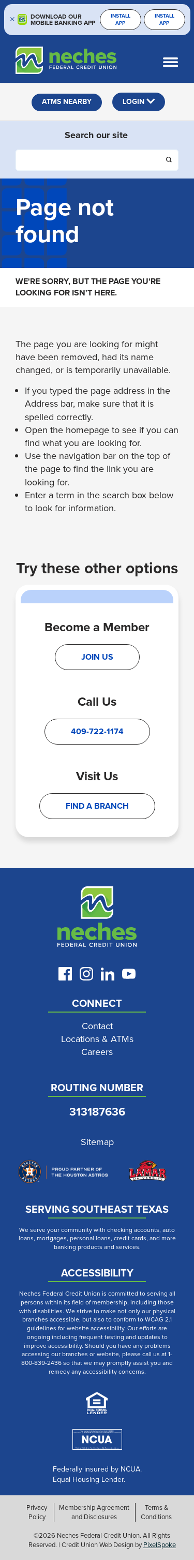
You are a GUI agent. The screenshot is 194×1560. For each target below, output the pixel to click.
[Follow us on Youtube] (129, 973)
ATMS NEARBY (67, 101)
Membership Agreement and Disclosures (94, 1512)
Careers (97, 1052)
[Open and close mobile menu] (174, 62)
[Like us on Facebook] (65, 973)
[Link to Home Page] (58, 62)
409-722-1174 (97, 731)
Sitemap (97, 1142)
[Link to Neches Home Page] (97, 919)
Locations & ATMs (97, 1039)
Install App (120, 19)
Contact (97, 1026)
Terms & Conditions (156, 1512)
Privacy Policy (36, 1512)
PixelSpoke (159, 1545)
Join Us (97, 657)
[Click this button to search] (169, 161)
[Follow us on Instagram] (86, 973)
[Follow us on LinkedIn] (107, 973)
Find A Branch (97, 806)
